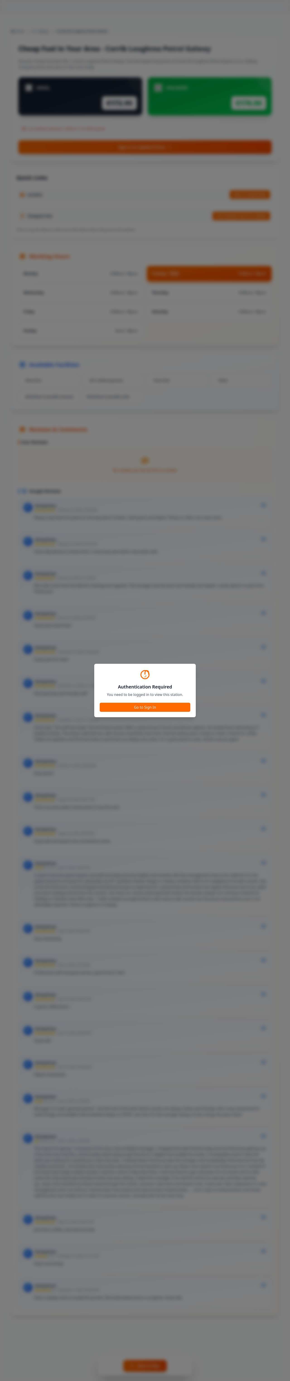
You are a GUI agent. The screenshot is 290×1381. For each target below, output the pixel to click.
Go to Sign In (145, 707)
